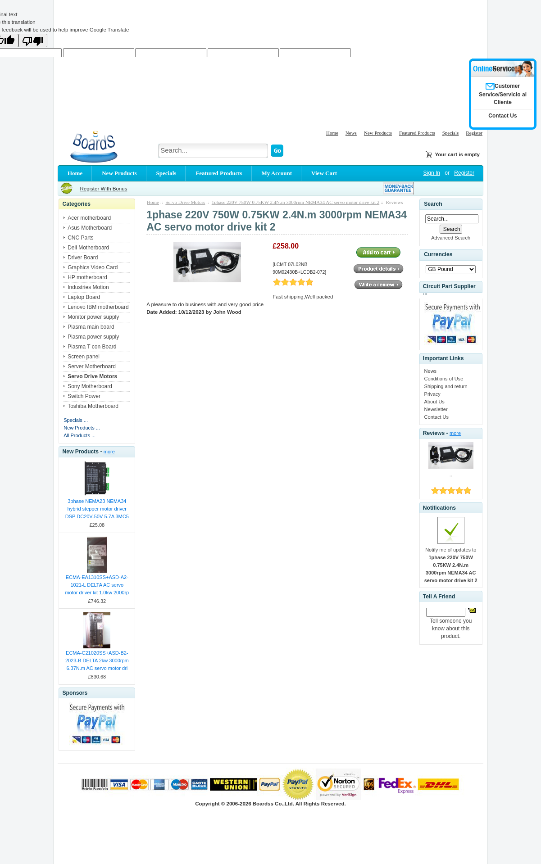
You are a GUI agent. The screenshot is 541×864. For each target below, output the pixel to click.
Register (474, 133)
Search (433, 204)
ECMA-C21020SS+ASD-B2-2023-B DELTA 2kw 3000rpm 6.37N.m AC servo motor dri (97, 660)
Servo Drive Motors (185, 202)
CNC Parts (80, 238)
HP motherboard (87, 277)
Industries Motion (88, 287)
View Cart (324, 173)
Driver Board (83, 257)
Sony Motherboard (90, 386)
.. (451, 474)
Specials (450, 133)
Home (332, 133)
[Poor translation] (32, 40)
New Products (378, 133)
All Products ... (79, 435)
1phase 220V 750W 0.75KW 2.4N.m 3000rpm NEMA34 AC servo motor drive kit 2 (295, 202)
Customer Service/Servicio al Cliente (503, 94)
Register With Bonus (103, 188)
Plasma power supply (93, 337)
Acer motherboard (89, 218)
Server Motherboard (92, 366)
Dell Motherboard (88, 247)
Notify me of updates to (450, 565)
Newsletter (436, 409)
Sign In (431, 173)
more (109, 451)
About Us (434, 401)
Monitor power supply (93, 317)
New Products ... (82, 427)
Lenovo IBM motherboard (98, 307)
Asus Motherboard (90, 228)
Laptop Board (84, 297)
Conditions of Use (444, 378)
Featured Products (417, 133)
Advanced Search (450, 237)
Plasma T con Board (92, 347)
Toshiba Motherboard (93, 406)
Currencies (438, 254)
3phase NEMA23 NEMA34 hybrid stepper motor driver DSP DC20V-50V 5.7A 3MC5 (97, 508)
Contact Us (436, 417)
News (351, 133)
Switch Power (84, 396)
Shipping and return (446, 386)
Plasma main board (91, 327)
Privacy (432, 394)
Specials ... (76, 420)
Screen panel (84, 356)
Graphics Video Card (93, 267)
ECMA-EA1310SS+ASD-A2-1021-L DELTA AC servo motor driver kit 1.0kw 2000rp (97, 584)
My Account (277, 173)
